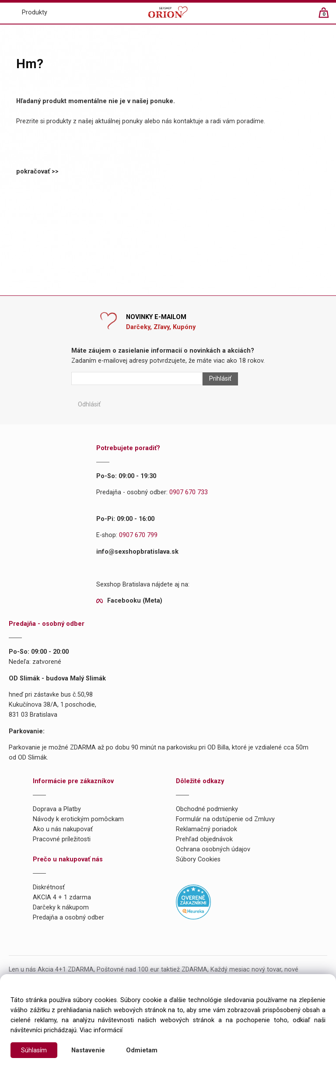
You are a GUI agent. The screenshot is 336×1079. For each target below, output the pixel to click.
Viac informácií (101, 1030)
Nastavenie (88, 1050)
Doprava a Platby (57, 809)
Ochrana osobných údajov (213, 849)
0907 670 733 (188, 492)
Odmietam (142, 1050)
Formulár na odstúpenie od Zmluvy (225, 819)
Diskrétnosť (49, 887)
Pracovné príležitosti (62, 839)
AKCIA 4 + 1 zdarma (62, 897)
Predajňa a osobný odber (68, 917)
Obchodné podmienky (207, 809)
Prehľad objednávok (204, 839)
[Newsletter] (137, 378)
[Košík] (328, 16)
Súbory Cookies (198, 859)
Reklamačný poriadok (206, 829)
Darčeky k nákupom (61, 907)
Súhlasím (34, 1050)
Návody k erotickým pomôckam (78, 819)
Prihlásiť (220, 378)
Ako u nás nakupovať (63, 829)
